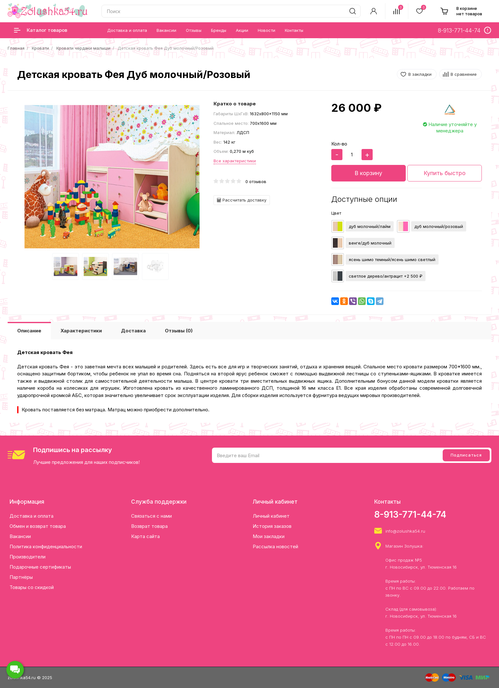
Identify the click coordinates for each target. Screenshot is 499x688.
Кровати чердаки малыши (83, 48)
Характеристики (81, 331)
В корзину (368, 173)
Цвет (336, 213)
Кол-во (339, 144)
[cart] (461, 11)
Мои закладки (269, 536)
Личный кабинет (271, 516)
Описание (29, 331)
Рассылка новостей (275, 546)
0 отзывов (255, 181)
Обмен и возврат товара (38, 526)
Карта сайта (145, 536)
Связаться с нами (151, 516)
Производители (28, 557)
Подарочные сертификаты (40, 567)
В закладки (420, 74)
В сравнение (464, 74)
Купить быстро (445, 173)
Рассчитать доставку (241, 199)
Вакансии (20, 536)
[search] (353, 11)
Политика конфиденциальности (46, 546)
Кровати (40, 48)
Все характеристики (235, 160)
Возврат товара (149, 526)
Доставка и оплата (31, 516)
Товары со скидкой (32, 587)
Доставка (133, 331)
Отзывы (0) (179, 331)
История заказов (272, 526)
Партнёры (21, 577)
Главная (16, 48)
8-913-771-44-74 (410, 514)
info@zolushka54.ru (405, 531)
